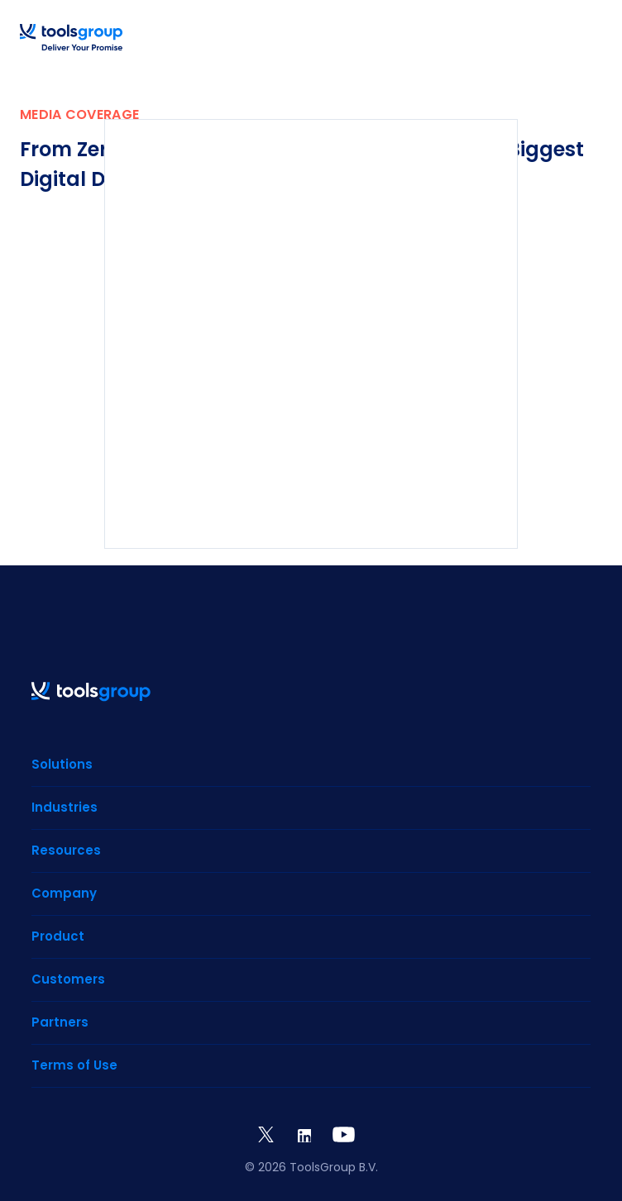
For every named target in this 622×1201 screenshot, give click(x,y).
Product (57, 936)
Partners (60, 1022)
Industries (64, 807)
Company (64, 893)
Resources (66, 850)
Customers (68, 979)
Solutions (62, 764)
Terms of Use (74, 1065)
